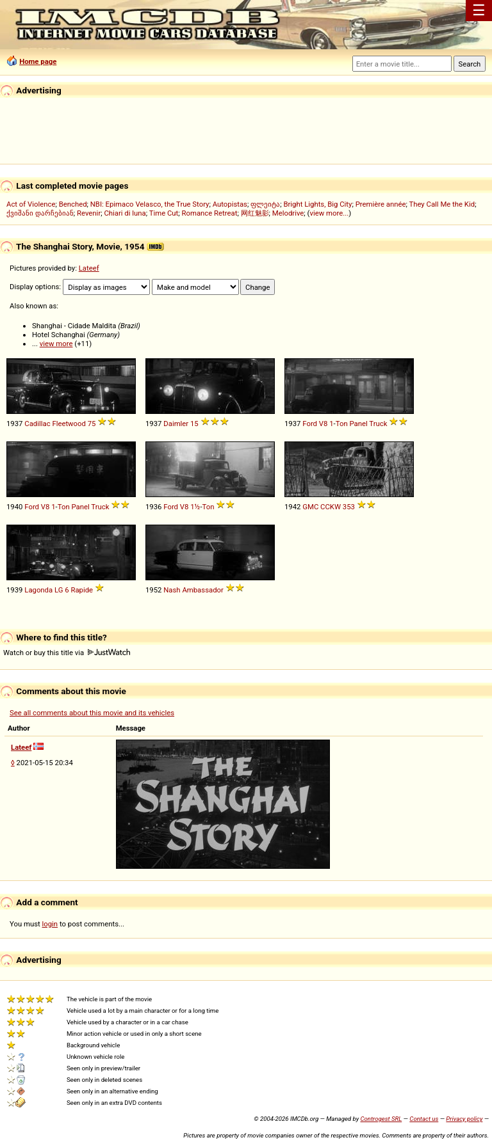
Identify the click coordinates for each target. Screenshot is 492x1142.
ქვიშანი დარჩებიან (40, 213)
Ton (342, 423)
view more (56, 343)
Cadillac (37, 423)
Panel (359, 423)
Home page (37, 61)
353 (349, 506)
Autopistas (230, 204)
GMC (310, 506)
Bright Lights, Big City (317, 204)
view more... (328, 213)
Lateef (89, 268)
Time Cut (164, 213)
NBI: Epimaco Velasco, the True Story (149, 204)
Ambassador (202, 589)
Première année (381, 204)
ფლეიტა (265, 204)
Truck (378, 423)
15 (194, 423)
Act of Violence (30, 204)
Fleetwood (69, 423)
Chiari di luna (124, 213)
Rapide (81, 589)
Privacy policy (464, 1118)
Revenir (89, 213)
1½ (195, 506)
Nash (171, 589)
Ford (309, 423)
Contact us (423, 1118)
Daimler (175, 423)
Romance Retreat (210, 213)
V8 (323, 423)
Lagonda (38, 589)
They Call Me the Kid (442, 204)
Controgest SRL (381, 1118)
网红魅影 (255, 213)
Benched (73, 204)
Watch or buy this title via (66, 652)
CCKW (330, 506)
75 (92, 423)
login (50, 923)
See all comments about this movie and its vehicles (92, 712)
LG (58, 589)
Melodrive (288, 213)
